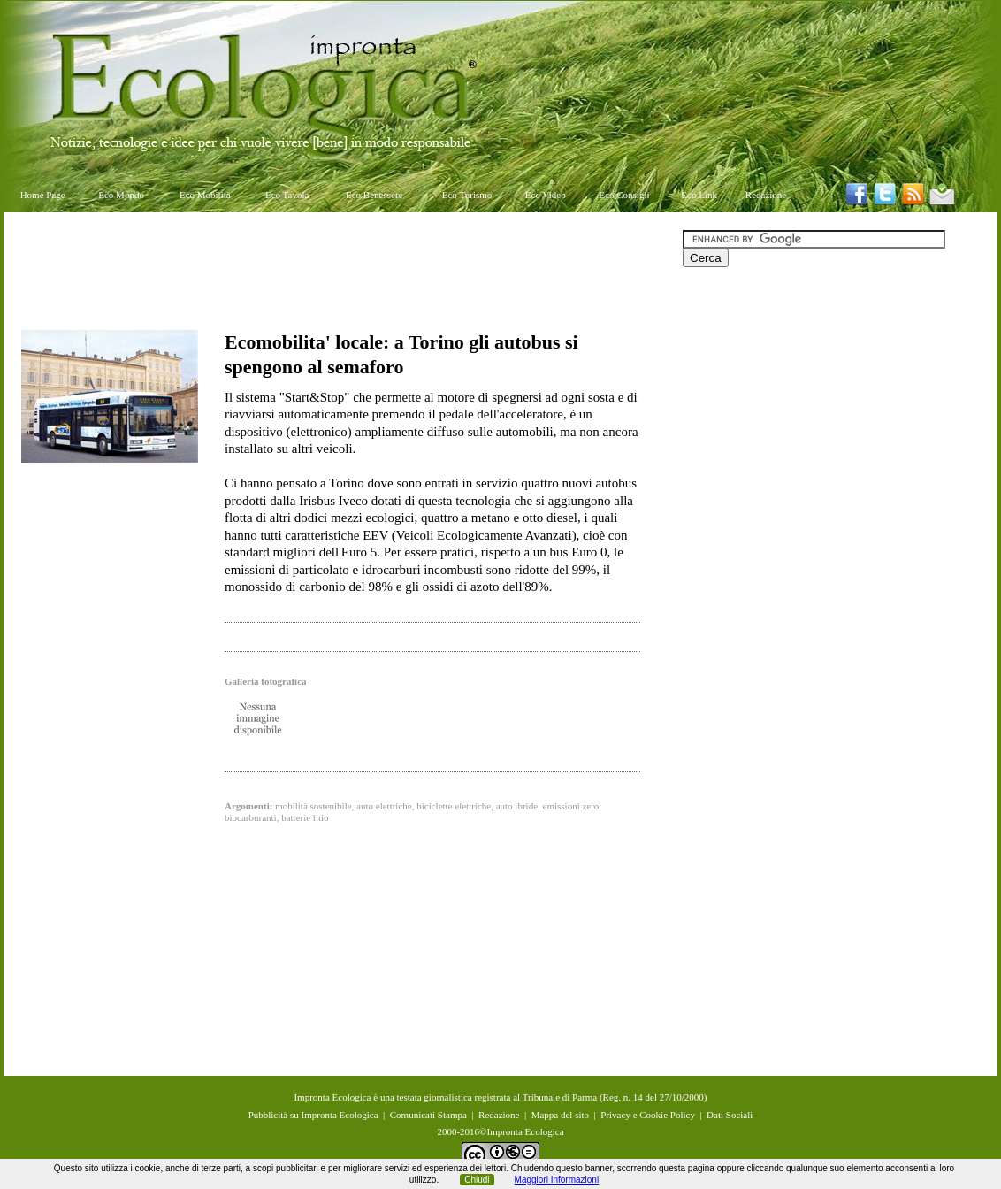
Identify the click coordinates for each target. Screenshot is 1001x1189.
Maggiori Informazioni (557, 1180)
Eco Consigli (624, 194)
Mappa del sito (560, 1114)
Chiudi (476, 1180)
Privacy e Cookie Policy (647, 1114)
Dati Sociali (730, 1114)
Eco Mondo (121, 194)
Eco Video (545, 194)
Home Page (42, 194)
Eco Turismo (467, 194)
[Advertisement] (343, 270)
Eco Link (699, 194)
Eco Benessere (374, 194)
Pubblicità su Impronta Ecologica (313, 1114)
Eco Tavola (287, 194)
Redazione (765, 194)
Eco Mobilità (205, 194)
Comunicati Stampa (428, 1114)
